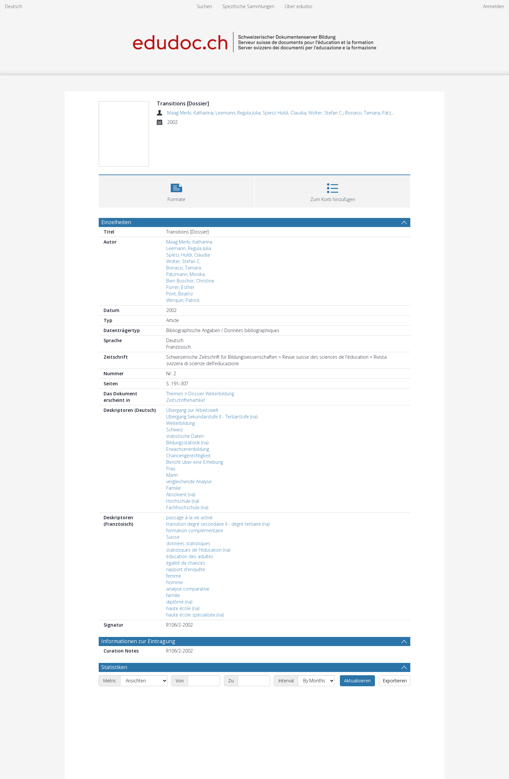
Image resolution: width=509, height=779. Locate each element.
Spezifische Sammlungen (248, 6)
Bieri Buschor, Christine (190, 281)
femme (173, 576)
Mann (172, 475)
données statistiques (188, 543)
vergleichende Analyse (189, 481)
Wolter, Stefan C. (325, 113)
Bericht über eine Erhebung (194, 462)
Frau (170, 468)
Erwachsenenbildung (187, 449)
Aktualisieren (357, 680)
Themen (174, 393)
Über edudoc (299, 6)
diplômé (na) (179, 602)
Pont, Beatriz (179, 294)
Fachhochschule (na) (187, 507)
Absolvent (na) (180, 494)
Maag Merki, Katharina (190, 113)
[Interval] (316, 680)
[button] (176, 190)
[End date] (254, 680)
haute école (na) (182, 608)
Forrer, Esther (180, 287)
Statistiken (114, 667)
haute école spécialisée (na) (195, 615)
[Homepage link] (254, 41)
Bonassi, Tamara (362, 113)
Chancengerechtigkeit (188, 455)
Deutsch (13, 6)
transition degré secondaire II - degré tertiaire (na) (217, 524)
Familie (173, 488)
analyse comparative (187, 589)
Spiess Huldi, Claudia (284, 113)
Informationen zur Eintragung (138, 641)
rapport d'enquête (185, 569)
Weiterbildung (180, 423)
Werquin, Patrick (183, 300)
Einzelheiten (116, 222)
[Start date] (204, 680)
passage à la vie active (189, 517)
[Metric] (144, 680)
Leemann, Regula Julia (238, 113)
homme (174, 582)
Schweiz (174, 429)
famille (173, 595)
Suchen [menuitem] (204, 6)
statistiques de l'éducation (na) (198, 550)
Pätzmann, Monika (185, 274)
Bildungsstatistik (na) (187, 442)
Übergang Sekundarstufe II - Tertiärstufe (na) (211, 416)
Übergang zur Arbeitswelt (192, 410)
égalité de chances (185, 563)
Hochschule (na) (182, 501)
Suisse (173, 537)
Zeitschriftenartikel (185, 400)
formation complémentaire (194, 530)
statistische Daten (185, 436)
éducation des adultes (189, 556)
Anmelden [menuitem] (493, 6)
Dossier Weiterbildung (211, 393)
